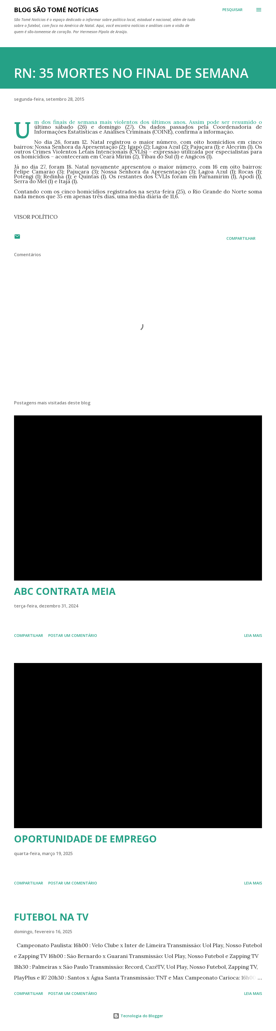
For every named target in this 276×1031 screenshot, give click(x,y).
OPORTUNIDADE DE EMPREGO (85, 838)
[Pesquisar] (232, 9)
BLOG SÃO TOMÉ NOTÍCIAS (56, 9)
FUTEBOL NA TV (51, 917)
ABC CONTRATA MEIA (65, 591)
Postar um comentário (72, 635)
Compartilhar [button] (241, 238)
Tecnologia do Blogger (138, 1015)
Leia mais (253, 635)
